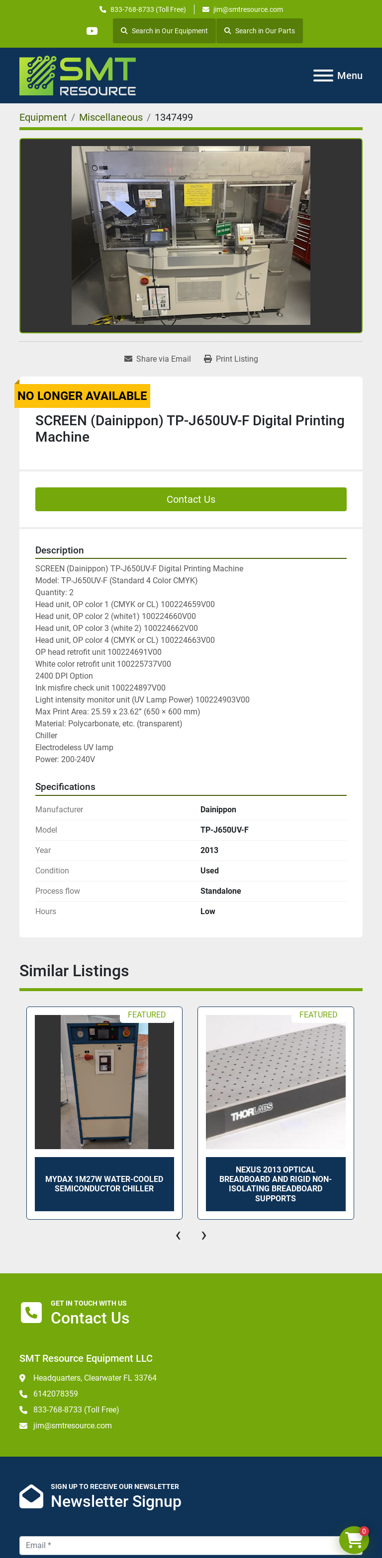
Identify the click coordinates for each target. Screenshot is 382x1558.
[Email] (191, 1545)
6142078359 (55, 1394)
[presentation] (178, 1234)
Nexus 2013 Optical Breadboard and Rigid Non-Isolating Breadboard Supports (275, 1184)
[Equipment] (43, 117)
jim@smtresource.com (248, 9)
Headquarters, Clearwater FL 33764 (95, 1378)
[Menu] (323, 75)
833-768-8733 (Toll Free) (148, 9)
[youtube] (91, 30)
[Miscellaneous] (111, 117)
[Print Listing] (231, 359)
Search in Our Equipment (164, 31)
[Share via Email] (157, 359)
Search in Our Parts (259, 31)
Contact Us (191, 499)
